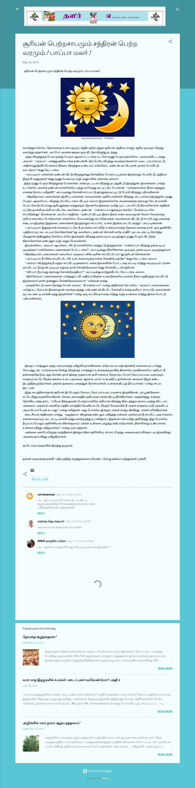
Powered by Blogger (97, 771)
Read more (165, 668)
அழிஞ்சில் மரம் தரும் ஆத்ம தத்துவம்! (51, 723)
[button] (170, 42)
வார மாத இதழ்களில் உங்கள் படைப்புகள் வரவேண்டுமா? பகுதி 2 (71, 680)
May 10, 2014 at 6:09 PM (78, 521)
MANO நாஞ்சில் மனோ (52, 541)
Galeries (105, 778)
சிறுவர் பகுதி (40, 479)
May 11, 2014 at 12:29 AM (80, 541)
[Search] (177, 10)
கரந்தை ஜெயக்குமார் (51, 521)
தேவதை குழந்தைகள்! (39, 637)
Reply (41, 513)
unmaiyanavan (46, 494)
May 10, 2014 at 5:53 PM (69, 494)
